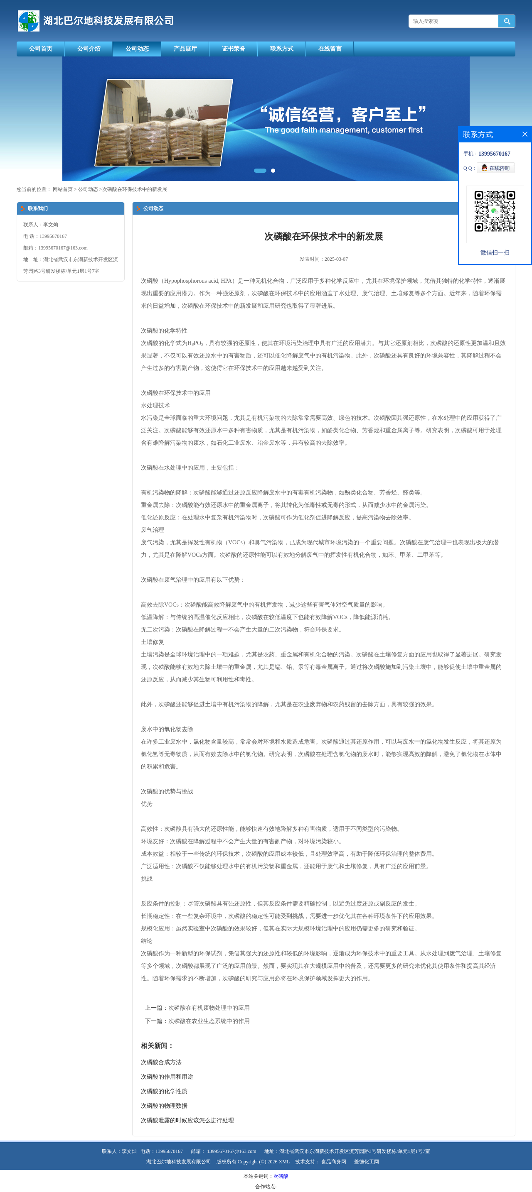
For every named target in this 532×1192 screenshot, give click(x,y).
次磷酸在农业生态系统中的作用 (209, 1021)
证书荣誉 (233, 49)
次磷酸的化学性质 (164, 1091)
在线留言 (330, 49)
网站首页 (63, 189)
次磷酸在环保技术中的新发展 (134, 189)
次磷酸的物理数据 (164, 1106)
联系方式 (281, 49)
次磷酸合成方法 (161, 1062)
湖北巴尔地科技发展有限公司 (178, 1162)
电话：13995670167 (161, 1151)
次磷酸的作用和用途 (167, 1077)
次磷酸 (280, 1176)
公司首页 (40, 49)
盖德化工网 (366, 1162)
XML (284, 1162)
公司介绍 (89, 49)
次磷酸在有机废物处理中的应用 (209, 1008)
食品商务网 (333, 1162)
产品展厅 (185, 49)
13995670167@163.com (231, 1151)
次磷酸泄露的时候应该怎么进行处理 (187, 1120)
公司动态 (137, 49)
